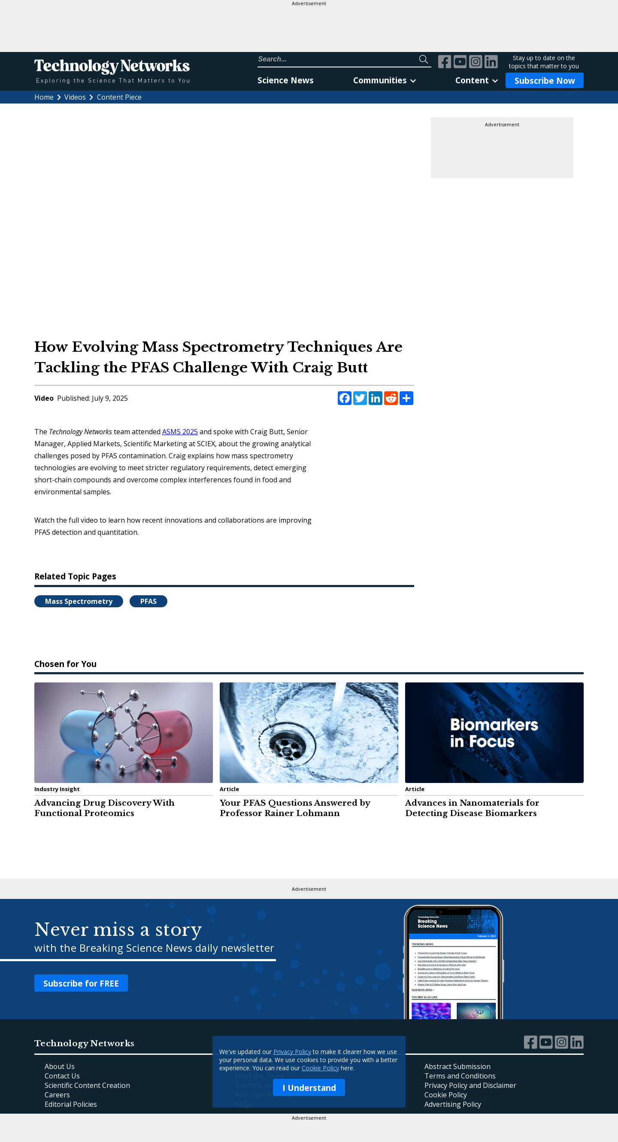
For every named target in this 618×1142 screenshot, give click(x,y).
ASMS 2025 (180, 431)
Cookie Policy (320, 1068)
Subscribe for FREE (81, 983)
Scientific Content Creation (87, 1085)
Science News (286, 80)
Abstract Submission (457, 1066)
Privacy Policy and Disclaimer (470, 1085)
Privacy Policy (292, 1052)
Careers (57, 1094)
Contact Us (62, 1076)
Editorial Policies (71, 1104)
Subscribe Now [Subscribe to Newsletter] (545, 80)
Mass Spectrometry (78, 601)
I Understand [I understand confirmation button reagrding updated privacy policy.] (309, 1087)
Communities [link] (384, 80)
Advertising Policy (452, 1104)
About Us (60, 1066)
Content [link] (476, 80)
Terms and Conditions (460, 1076)
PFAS (148, 601)
